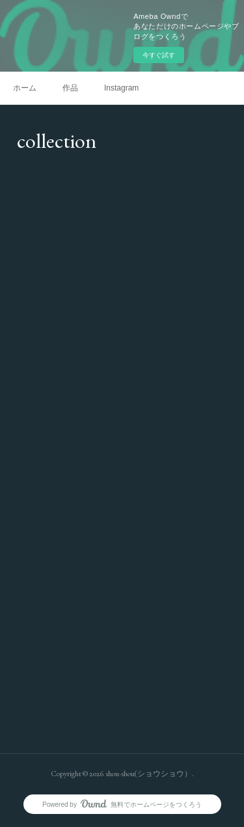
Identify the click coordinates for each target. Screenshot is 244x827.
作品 (70, 87)
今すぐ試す (158, 55)
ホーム (24, 87)
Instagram (121, 87)
